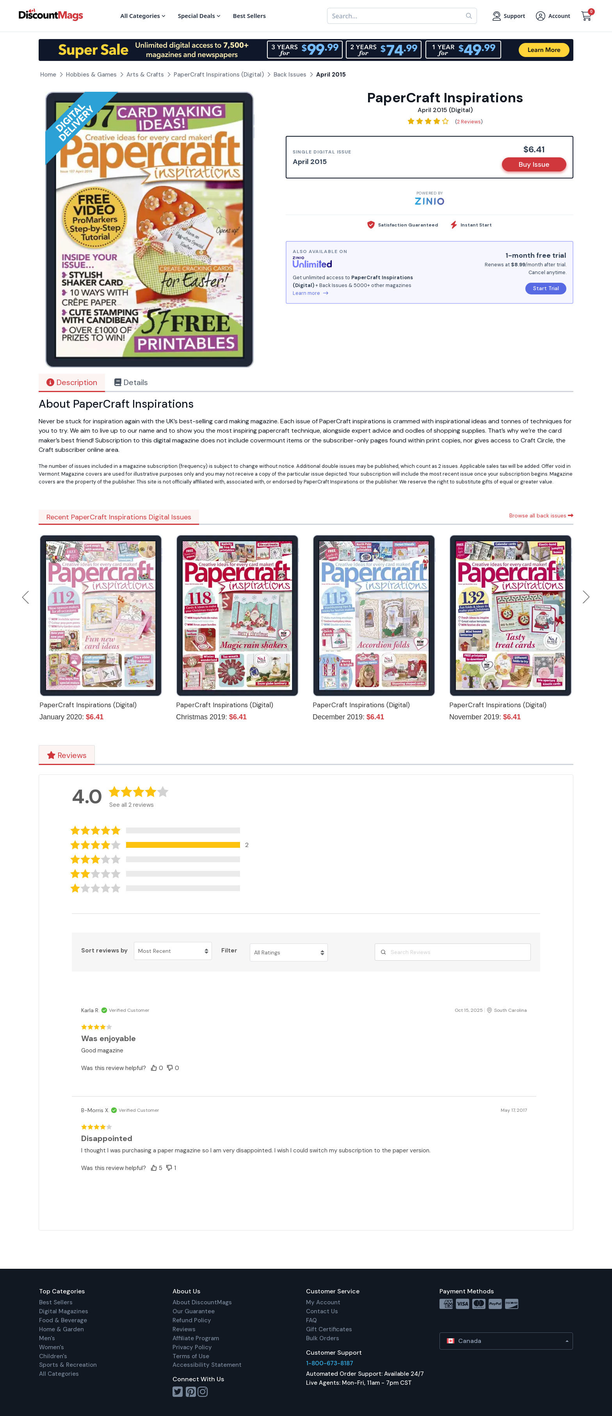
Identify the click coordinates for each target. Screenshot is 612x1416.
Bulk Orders (322, 1338)
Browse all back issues (541, 515)
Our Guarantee (194, 1311)
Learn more (310, 293)
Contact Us (322, 1311)
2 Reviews (469, 121)
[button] (164, 844)
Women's (51, 1347)
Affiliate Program (196, 1338)
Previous (26, 597)
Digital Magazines (63, 1311)
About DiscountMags (202, 1302)
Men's (47, 1338)
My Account (323, 1302)
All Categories (59, 1374)
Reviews (67, 755)
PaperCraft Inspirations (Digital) (88, 705)
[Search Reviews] (453, 952)
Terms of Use (191, 1356)
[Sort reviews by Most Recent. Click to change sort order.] (173, 950)
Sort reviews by (104, 950)
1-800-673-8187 (329, 1363)
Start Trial (546, 288)
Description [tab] (71, 382)
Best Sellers (56, 1302)
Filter (229, 950)
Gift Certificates (329, 1329)
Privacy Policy (192, 1347)
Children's (53, 1356)
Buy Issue (534, 164)
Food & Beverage (63, 1320)
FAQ (311, 1320)
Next (586, 597)
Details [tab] (131, 382)
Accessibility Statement (207, 1365)
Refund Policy (192, 1320)
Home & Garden (61, 1329)
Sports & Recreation (68, 1365)
